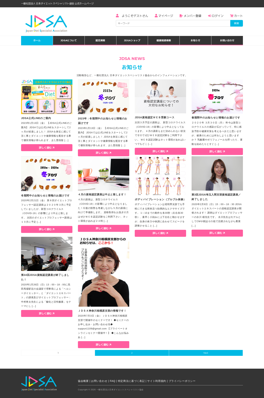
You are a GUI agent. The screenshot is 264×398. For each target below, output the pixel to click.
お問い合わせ (227, 40)
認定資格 (100, 40)
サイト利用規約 (156, 380)
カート (236, 16)
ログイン (215, 16)
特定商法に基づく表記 (131, 380)
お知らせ (195, 40)
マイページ (164, 16)
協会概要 (83, 380)
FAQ (112, 380)
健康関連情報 (164, 40)
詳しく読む (47, 147)
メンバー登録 (190, 16)
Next (205, 352)
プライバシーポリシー (182, 380)
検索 (236, 23)
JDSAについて (68, 40)
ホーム (37, 40)
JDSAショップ (132, 40)
